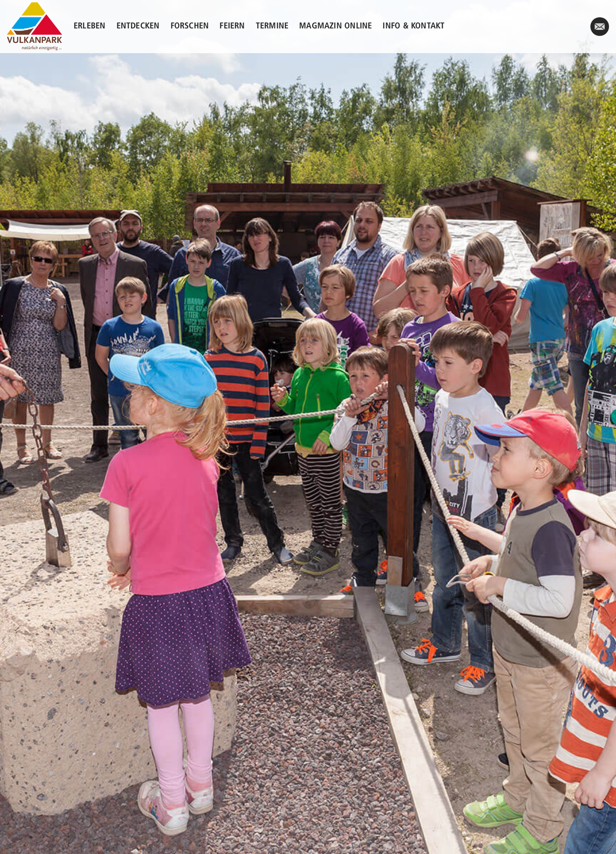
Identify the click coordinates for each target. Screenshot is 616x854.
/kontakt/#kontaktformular (599, 30)
